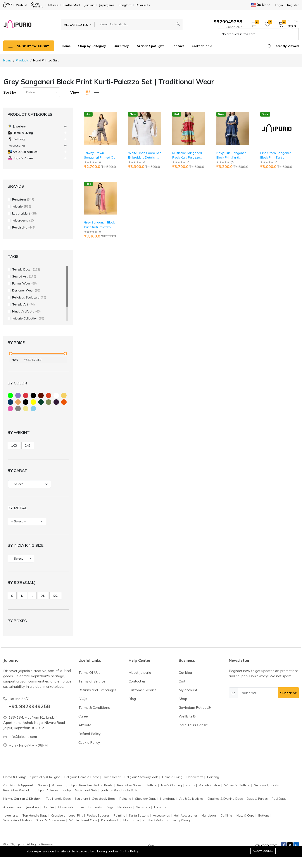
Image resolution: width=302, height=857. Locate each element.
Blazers (57, 785)
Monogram (131, 820)
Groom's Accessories (50, 820)
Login (279, 5)
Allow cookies (263, 850)
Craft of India (202, 46)
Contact (177, 46)
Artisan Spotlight (150, 46)
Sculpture (81, 799)
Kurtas (190, 785)
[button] (287, 24)
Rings (110, 807)
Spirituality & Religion (45, 777)
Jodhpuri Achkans (46, 790)
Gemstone (143, 807)
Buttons (263, 815)
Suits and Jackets (266, 785)
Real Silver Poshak (16, 790)
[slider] (10, 353)
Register (293, 5)
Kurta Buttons (139, 815)
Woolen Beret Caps (83, 820)
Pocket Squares (98, 815)
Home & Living (172, 777)
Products (22, 60)
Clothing (151, 785)
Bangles (48, 807)
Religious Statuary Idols (141, 777)
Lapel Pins (76, 815)
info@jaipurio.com (23, 736)
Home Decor (112, 777)
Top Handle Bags (58, 799)
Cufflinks (227, 815)
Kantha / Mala (153, 820)
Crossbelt (58, 815)
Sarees (43, 785)
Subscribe (288, 693)
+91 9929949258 (29, 706)
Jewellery (32, 807)
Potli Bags (279, 799)
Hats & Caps (245, 815)
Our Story (121, 46)
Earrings (160, 807)
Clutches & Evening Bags (225, 799)
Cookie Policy (128, 851)
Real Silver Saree (129, 785)
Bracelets (95, 807)
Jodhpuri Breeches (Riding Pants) (90, 785)
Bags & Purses (257, 799)
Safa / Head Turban (17, 820)
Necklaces (124, 807)
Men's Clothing (171, 785)
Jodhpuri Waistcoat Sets (79, 790)
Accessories (161, 815)
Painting (213, 777)
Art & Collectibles (191, 799)
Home (66, 46)
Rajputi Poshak (209, 785)
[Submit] (178, 24)
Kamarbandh (110, 820)
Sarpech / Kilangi (178, 820)
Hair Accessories (186, 815)
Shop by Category (92, 46)
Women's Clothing (237, 785)
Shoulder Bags (145, 799)
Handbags (167, 799)
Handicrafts (194, 777)
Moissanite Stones (71, 807)
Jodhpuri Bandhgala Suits (119, 790)
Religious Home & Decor (81, 777)
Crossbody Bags (104, 799)
